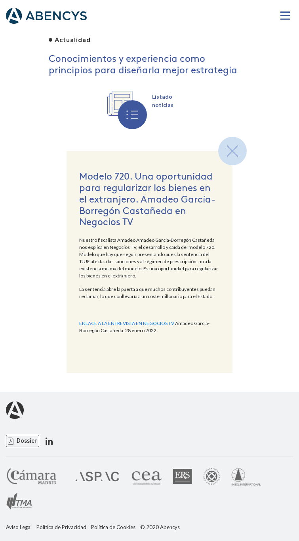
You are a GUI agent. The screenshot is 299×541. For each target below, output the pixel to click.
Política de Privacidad (61, 527)
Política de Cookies (113, 527)
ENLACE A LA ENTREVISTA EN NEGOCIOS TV (126, 323)
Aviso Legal (19, 527)
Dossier (27, 440)
